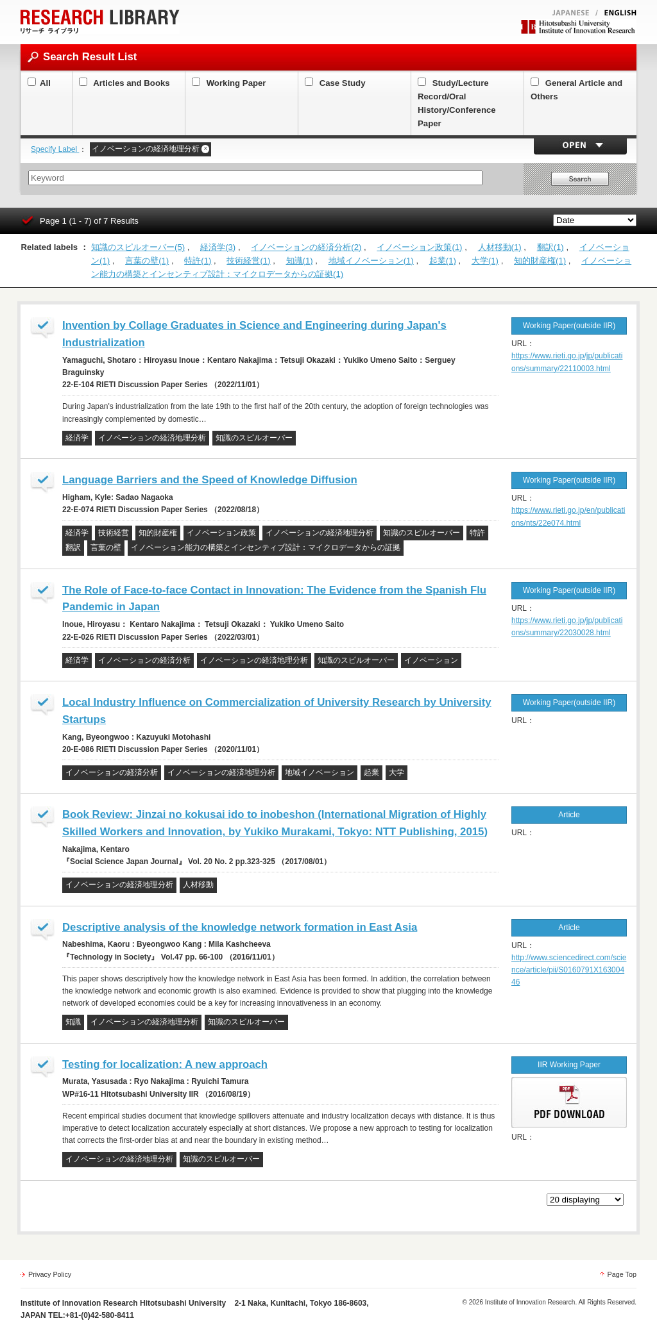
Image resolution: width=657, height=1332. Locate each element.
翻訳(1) (550, 247)
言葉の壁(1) (147, 260)
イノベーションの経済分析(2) (306, 247)
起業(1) (442, 260)
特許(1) (197, 260)
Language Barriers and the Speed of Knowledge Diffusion (209, 480)
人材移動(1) (500, 247)
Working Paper (229, 83)
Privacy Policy (49, 1274)
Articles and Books (124, 83)
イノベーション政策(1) (419, 247)
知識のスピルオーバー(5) (138, 247)
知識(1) (299, 260)
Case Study (335, 83)
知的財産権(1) (540, 260)
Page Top (622, 1274)
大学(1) (485, 260)
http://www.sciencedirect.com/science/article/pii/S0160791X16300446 (568, 970)
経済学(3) (217, 247)
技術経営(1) (248, 260)
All (39, 83)
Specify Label (55, 149)
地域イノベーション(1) (371, 260)
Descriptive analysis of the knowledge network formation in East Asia (239, 927)
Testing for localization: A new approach (165, 1064)
